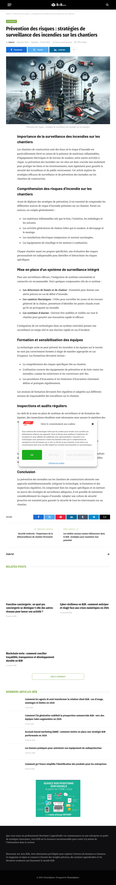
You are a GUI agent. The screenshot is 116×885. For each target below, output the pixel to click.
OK (32, 455)
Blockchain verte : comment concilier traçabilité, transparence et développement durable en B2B (30, 657)
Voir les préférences (79, 455)
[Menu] (9, 4)
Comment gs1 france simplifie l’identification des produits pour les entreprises (66, 764)
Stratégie (11, 21)
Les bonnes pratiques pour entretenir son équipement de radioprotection (63, 748)
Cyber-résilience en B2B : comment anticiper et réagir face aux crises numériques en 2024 (84, 606)
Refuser (54, 455)
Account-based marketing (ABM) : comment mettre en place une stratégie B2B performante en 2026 (65, 733)
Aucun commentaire (62, 42)
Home (8, 14)
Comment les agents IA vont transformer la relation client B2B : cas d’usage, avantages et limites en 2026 (64, 701)
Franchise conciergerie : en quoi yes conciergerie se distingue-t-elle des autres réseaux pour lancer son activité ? (29, 608)
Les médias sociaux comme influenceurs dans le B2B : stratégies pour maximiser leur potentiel (84, 537)
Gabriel (11, 42)
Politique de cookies (56, 463)
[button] (92, 424)
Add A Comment (58, 676)
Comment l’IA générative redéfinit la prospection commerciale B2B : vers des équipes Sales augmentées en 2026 (64, 717)
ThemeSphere (73, 877)
